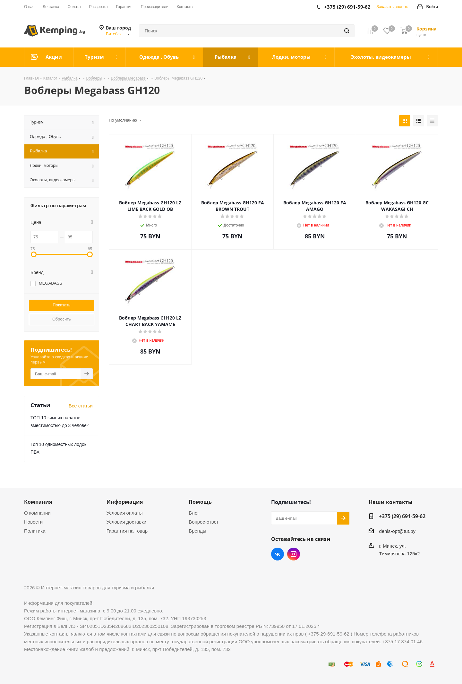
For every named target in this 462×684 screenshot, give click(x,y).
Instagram (293, 554)
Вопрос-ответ (203, 522)
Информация (125, 501)
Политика (34, 531)
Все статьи (81, 405)
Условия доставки (126, 522)
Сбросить (61, 319)
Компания (38, 501)
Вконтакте (277, 554)
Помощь (200, 501)
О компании (37, 513)
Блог (194, 513)
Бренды (197, 531)
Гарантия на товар (127, 531)
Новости (33, 522)
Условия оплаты (125, 513)
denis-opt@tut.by (397, 531)
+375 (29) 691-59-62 (402, 516)
